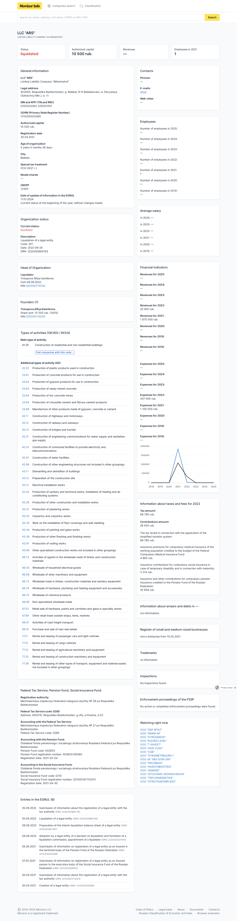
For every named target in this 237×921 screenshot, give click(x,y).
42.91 (25, 457)
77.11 (25, 636)
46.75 (25, 595)
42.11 (25, 415)
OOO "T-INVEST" (150, 744)
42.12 (25, 422)
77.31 (25, 649)
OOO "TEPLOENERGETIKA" (156, 777)
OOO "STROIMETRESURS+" (157, 755)
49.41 (25, 622)
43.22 (25, 491)
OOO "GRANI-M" (150, 733)
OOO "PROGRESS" (151, 763)
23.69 (25, 409)
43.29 (25, 502)
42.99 (25, 464)
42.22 (25, 447)
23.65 (25, 402)
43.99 (25, 550)
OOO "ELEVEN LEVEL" (153, 740)
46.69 (25, 574)
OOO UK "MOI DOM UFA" (155, 759)
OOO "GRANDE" (150, 770)
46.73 (25, 581)
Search (212, 17)
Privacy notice (226, 688)
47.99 (25, 615)
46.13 (25, 557)
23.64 (25, 395)
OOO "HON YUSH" (151, 748)
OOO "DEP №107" (151, 729)
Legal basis (165, 909)
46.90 (25, 601)
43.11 (25, 471)
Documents (196, 909)
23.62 (25, 381)
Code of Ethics (144, 909)
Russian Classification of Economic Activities (165, 913)
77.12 (25, 642)
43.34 (25, 529)
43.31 (25, 509)
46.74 (25, 588)
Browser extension (208, 913)
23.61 (25, 374)
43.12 (25, 478)
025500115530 (35, 285)
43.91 (25, 543)
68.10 (25, 629)
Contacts (214, 909)
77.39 (25, 663)
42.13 (25, 429)
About (181, 909)
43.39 (25, 536)
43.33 (25, 522)
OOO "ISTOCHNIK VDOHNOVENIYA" (162, 774)
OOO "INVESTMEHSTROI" (156, 766)
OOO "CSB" (147, 751)
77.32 (25, 656)
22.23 (25, 368)
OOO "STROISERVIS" (153, 737)
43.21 (25, 484)
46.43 (25, 567)
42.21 (25, 436)
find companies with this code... (54, 352)
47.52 (25, 608)
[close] (235, 687)
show (143, 91)
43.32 (25, 516)
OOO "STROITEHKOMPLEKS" (158, 781)
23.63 (25, 388)
